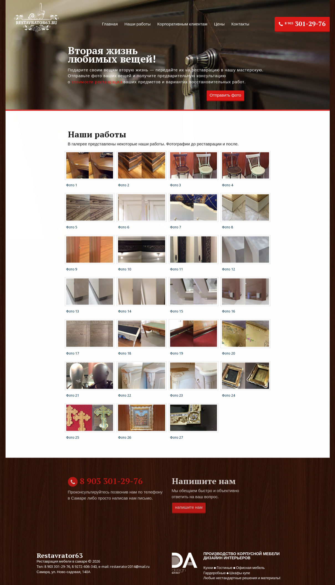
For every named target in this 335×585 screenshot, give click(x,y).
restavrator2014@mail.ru (130, 567)
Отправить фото (225, 95)
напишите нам (189, 526)
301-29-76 (302, 23)
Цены (219, 24)
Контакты (240, 24)
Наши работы (137, 24)
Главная (110, 24)
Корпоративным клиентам (182, 24)
